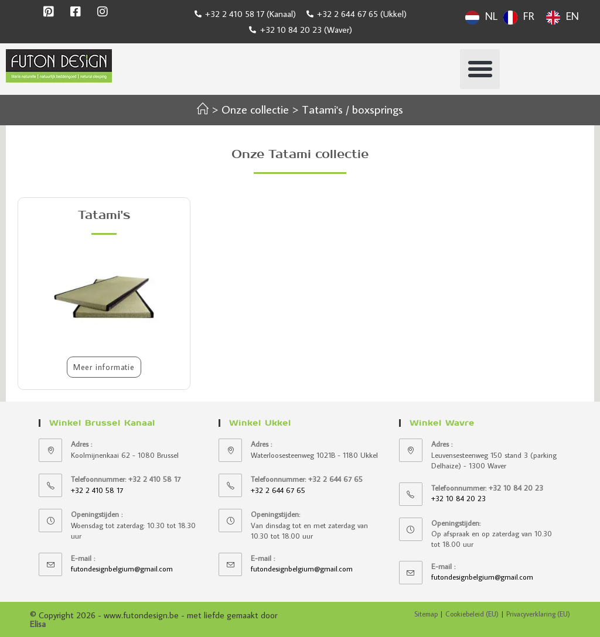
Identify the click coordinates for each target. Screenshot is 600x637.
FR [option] (528, 16)
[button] (480, 69)
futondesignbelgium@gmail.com (122, 568)
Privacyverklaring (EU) (538, 613)
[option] (518, 18)
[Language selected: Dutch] (525, 16)
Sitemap (426, 613)
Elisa (38, 623)
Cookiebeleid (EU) (472, 613)
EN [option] (572, 16)
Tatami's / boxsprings (352, 109)
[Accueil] (203, 109)
